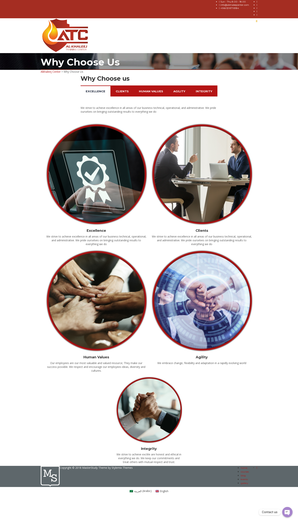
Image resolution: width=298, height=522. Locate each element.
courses (245, 471)
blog (243, 475)
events (244, 479)
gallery (244, 483)
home (244, 467)
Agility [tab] (179, 91)
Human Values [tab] (151, 91)
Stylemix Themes (122, 467)
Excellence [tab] (95, 91)
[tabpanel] (149, 110)
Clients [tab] (122, 91)
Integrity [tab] (204, 91)
